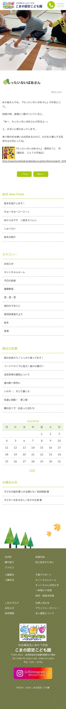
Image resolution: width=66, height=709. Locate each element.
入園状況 (9, 580)
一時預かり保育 (43, 590)
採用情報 (9, 613)
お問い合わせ (42, 603)
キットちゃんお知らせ (47, 585)
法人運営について (44, 613)
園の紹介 (9, 562)
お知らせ (9, 608)
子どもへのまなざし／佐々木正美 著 (23, 500)
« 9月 (32, 470)
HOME (8, 557)
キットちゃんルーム (45, 580)
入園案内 (9, 575)
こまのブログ (12, 603)
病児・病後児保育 (44, 596)
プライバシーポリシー (47, 608)
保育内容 (40, 557)
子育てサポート (43, 575)
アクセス (9, 567)
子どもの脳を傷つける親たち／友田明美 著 (26, 492)
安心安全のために (44, 562)
